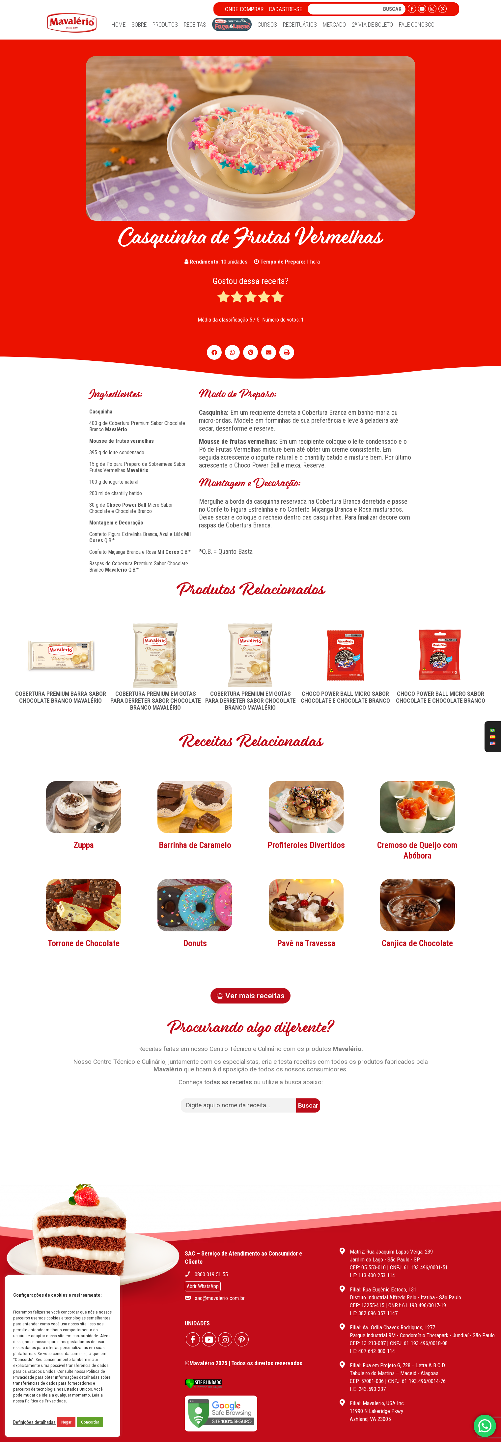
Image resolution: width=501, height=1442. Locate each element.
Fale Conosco (416, 24)
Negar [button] (66, 1422)
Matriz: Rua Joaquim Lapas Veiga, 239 (391, 1251)
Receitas (195, 24)
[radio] (223, 297)
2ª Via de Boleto (372, 24)
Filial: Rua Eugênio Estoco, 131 (383, 1289)
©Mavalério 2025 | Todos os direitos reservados (243, 1363)
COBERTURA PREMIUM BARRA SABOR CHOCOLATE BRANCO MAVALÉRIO (60, 697)
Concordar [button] (90, 1422)
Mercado (334, 24)
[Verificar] (204, 1387)
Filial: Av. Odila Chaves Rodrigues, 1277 (392, 1327)
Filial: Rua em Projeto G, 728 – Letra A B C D (397, 1365)
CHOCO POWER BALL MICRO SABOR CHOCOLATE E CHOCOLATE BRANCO (345, 697)
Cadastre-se (285, 9)
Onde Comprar (244, 9)
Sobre (139, 24)
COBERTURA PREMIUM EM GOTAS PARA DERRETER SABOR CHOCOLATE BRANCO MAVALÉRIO (155, 700)
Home (118, 24)
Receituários (300, 24)
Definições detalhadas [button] (34, 1422)
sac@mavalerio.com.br (220, 1298)
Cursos (267, 24)
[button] (214, 352)
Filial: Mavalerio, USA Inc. (377, 1403)
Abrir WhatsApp (203, 1286)
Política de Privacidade (45, 1401)
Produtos (165, 24)
